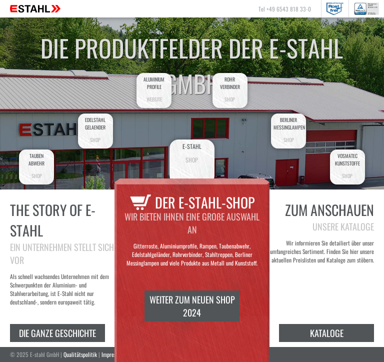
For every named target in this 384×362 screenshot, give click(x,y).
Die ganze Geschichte (57, 333)
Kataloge (327, 333)
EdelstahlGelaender (95, 130)
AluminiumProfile (154, 89)
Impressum (113, 354)
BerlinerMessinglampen (289, 130)
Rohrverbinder (230, 89)
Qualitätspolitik (80, 354)
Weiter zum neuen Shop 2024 (192, 306)
